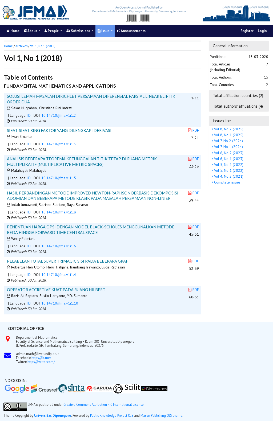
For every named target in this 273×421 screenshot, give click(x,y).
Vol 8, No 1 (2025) (228, 134)
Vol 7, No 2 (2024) (228, 140)
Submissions (78, 31)
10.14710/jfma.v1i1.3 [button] (58, 144)
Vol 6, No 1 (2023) (228, 158)
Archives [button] (21, 46)
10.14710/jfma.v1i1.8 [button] (58, 212)
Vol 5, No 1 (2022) (228, 170)
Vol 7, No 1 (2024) (228, 146)
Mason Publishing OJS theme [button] (161, 415)
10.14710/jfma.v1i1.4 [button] (58, 274)
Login (262, 31)
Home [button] (8, 46)
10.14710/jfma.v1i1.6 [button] (58, 246)
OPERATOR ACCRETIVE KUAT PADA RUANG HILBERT (56, 289)
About (31, 31)
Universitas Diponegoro (52, 415)
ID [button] (29, 115)
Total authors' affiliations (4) (238, 106)
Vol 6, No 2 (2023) (228, 152)
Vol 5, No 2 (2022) (228, 164)
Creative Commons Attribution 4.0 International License (103, 404)
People (52, 31)
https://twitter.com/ (41, 362)
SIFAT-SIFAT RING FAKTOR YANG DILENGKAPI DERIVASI (59, 130)
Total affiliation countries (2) (238, 95)
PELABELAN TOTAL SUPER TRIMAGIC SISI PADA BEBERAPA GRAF (67, 261)
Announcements (131, 31)
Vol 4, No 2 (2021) (228, 176)
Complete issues (226, 182)
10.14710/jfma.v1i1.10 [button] (59, 303)
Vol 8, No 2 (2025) (228, 129)
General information (230, 45)
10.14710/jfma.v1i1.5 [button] (58, 178)
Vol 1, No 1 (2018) (42, 46)
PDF (193, 130)
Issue (104, 31)
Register (247, 31)
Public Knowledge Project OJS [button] (111, 415)
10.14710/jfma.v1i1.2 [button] (58, 115)
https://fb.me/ (41, 358)
